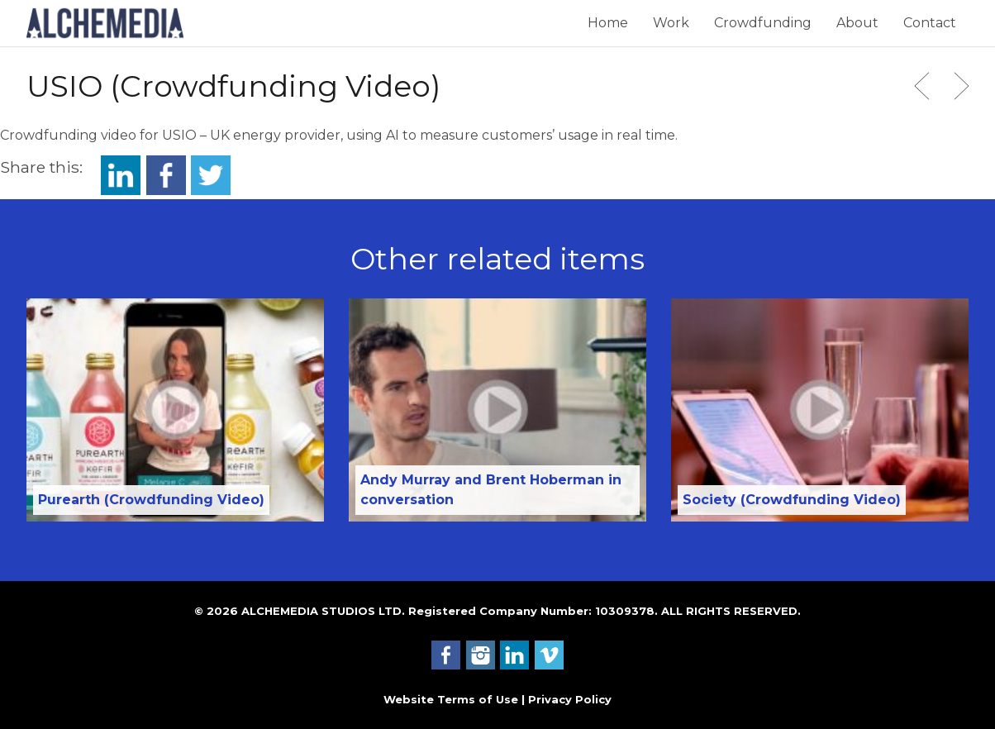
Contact (929, 23)
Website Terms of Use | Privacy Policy (497, 699)
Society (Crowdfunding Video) (792, 499)
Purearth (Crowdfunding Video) (151, 499)
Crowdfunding (763, 23)
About (857, 23)
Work (671, 23)
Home (608, 23)
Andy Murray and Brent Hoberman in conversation (490, 489)
